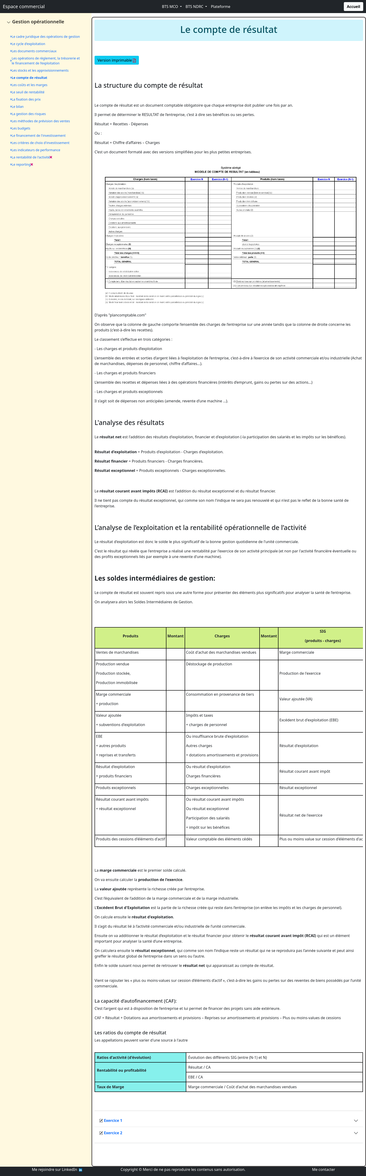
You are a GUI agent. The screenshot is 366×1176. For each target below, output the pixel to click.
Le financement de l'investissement (38, 135)
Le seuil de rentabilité (27, 92)
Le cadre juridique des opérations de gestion (45, 36)
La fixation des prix (25, 99)
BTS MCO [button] (170, 6)
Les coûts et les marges (28, 84)
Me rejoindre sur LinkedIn (55, 1169)
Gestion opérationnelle (38, 21)
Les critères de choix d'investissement (39, 142)
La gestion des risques (28, 113)
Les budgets (20, 128)
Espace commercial (24, 6)
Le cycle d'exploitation (27, 43)
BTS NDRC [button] (195, 6)
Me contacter (323, 1169)
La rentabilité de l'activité (31, 157)
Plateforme (220, 6)
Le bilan (17, 106)
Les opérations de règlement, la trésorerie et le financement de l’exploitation (45, 61)
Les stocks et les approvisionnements (39, 70)
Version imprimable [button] (117, 60)
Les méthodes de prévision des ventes (40, 121)
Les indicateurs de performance (35, 149)
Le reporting (21, 164)
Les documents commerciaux (33, 51)
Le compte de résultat (28, 77)
